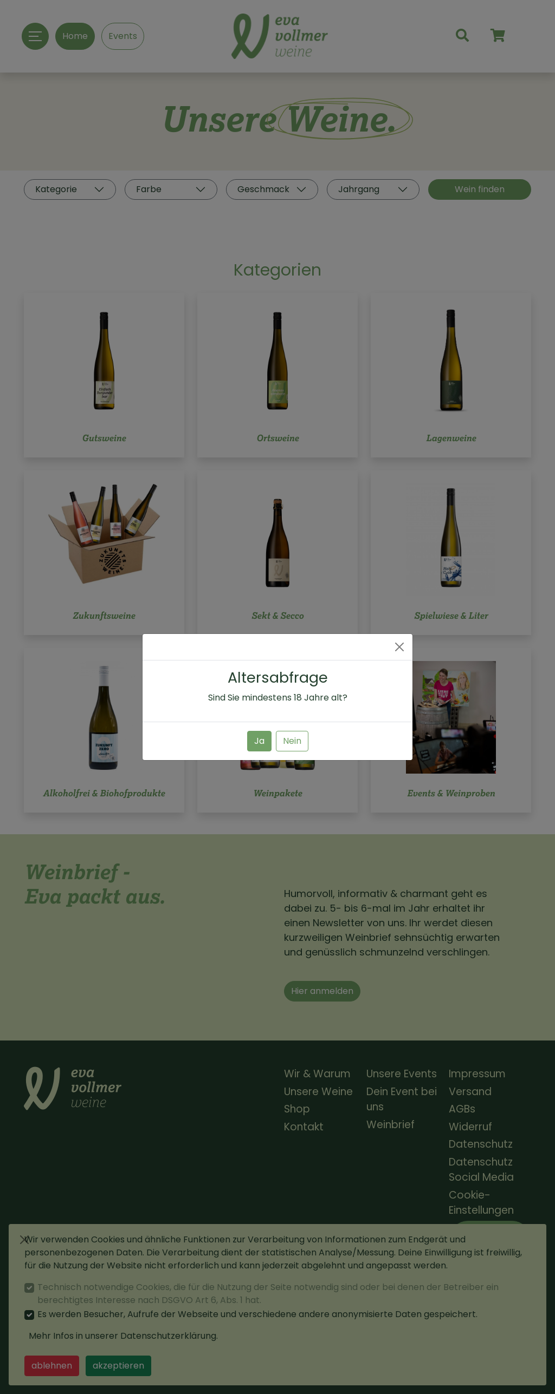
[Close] (399, 647)
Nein (292, 741)
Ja (259, 741)
